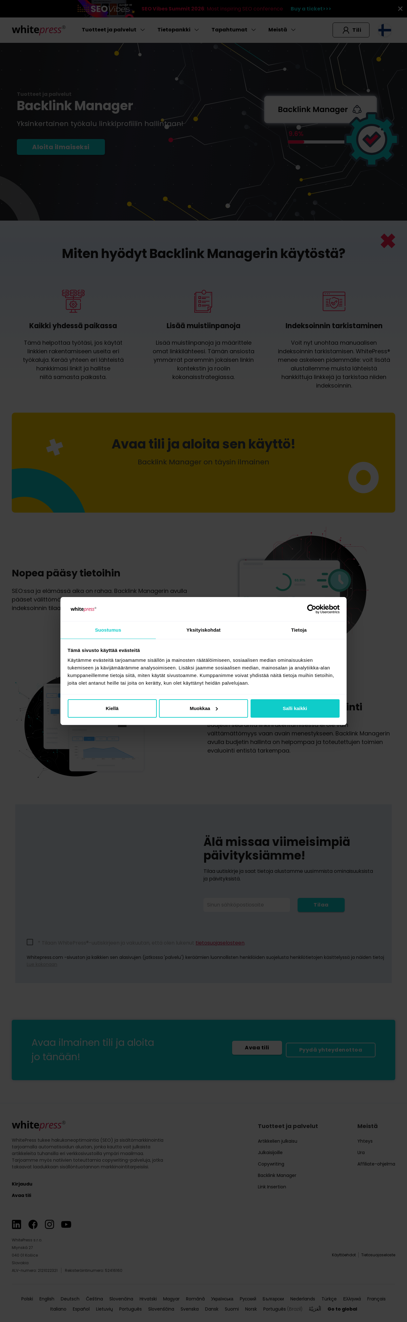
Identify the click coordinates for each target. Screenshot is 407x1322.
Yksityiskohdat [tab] (203, 629)
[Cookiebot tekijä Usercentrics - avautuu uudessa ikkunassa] (312, 609)
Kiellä (112, 708)
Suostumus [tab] (108, 629)
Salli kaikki (295, 708)
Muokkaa (204, 708)
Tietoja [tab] (299, 629)
